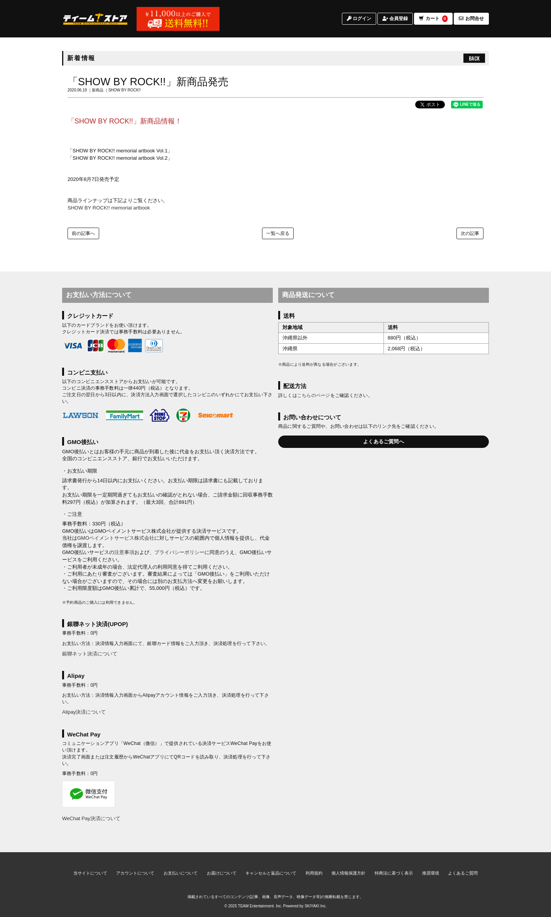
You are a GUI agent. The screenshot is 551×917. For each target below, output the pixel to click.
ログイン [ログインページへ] (358, 20)
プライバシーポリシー (179, 552)
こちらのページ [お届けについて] (313, 395)
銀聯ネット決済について (89, 654)
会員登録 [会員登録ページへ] (395, 20)
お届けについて (222, 873)
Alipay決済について (84, 712)
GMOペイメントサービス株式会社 (115, 538)
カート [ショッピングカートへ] (433, 20)
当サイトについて (90, 873)
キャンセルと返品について (270, 873)
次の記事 (470, 233)
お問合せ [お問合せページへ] (471, 20)
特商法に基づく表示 (394, 873)
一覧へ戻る (277, 233)
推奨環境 (430, 873)
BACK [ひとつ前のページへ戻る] (474, 58)
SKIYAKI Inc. (315, 906)
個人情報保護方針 (348, 873)
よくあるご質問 (463, 873)
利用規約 (314, 873)
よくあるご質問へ (383, 441)
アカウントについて (135, 873)
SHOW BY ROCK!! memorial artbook (109, 208)
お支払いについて (181, 873)
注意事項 (124, 552)
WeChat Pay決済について (91, 818)
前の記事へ (83, 233)
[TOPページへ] (95, 20)
